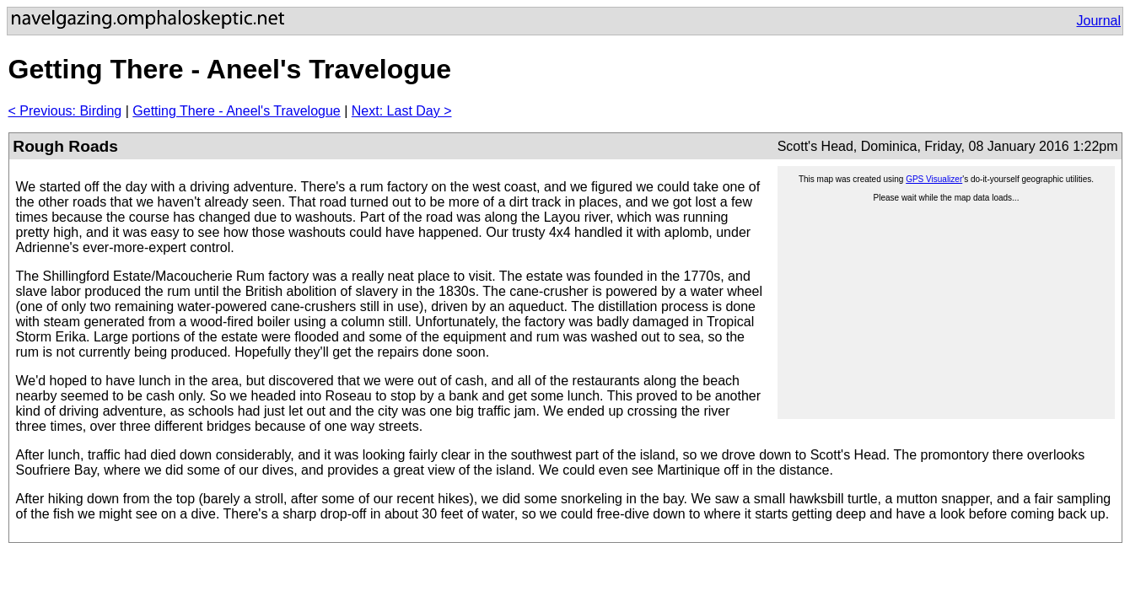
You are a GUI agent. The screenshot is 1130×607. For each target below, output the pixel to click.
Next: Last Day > (402, 111)
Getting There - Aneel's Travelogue (236, 111)
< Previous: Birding (65, 111)
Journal (1099, 20)
